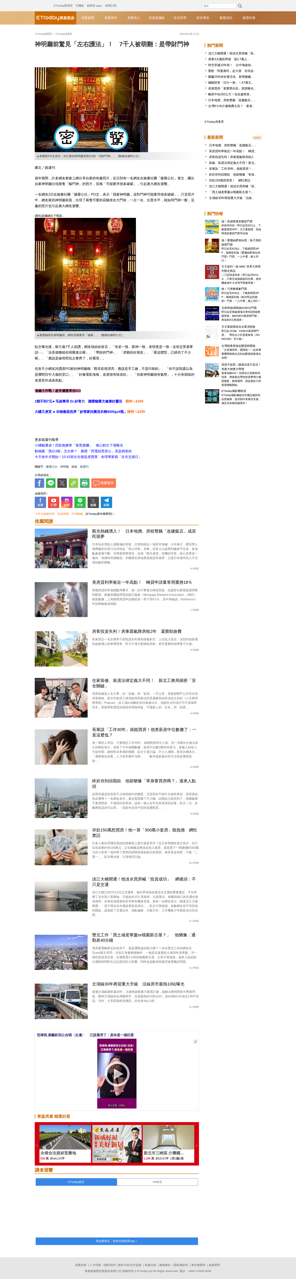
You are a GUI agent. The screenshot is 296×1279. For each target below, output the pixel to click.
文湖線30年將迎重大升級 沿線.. (231, 198)
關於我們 (110, 1265)
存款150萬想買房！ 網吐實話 (229, 180)
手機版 (80, 2)
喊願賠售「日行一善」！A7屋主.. (230, 82)
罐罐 (74, 466)
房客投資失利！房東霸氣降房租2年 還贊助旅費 (137, 631)
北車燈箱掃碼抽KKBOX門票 (239, 307)
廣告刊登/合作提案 (129, 1265)
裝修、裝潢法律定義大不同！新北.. (232, 162)
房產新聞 (87, 18)
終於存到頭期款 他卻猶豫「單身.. (232, 174)
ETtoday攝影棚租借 (233, 390)
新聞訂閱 (110, 2)
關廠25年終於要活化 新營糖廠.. (230, 76)
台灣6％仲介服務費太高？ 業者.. (231, 106)
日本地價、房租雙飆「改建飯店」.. (231, 100)
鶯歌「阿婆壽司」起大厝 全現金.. (231, 70)
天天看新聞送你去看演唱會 (238, 326)
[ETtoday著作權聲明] (99, 513)
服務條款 (165, 1265)
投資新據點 (157, 18)
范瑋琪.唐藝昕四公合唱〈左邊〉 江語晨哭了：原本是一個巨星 (85, 1035)
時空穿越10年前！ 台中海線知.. (230, 65)
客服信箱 (150, 1265)
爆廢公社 (51, 466)
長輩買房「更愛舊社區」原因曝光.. (231, 88)
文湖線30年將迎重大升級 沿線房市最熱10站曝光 (138, 984)
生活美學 (179, 18)
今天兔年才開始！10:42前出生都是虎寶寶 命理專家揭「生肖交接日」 (88, 457)
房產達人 (133, 18)
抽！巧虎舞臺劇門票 (234, 288)
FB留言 (157, 1181)
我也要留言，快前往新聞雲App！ (117, 1241)
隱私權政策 (181, 1265)
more (257, 137)
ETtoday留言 (76, 1181)
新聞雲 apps (94, 2)
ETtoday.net (144, 1271)
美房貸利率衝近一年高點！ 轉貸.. (232, 151)
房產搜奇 (110, 18)
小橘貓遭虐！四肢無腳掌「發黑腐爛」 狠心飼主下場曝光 (79, 445)
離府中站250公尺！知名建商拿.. (229, 94)
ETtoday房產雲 (55, 18)
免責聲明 (214, 1265)
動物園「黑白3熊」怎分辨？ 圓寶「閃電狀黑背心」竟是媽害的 (83, 451)
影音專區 (203, 18)
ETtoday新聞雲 (63, 2)
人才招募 (95, 1265)
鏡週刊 (84, 466)
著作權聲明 (198, 1265)
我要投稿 (80, 1265)
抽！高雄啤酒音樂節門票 (237, 221)
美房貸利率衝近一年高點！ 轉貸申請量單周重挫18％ (142, 582)
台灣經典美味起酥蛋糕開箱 (238, 345)
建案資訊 (226, 18)
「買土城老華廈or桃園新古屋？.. (231, 192)
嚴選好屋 (249, 18)
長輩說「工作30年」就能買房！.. (231, 168)
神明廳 (64, 466)
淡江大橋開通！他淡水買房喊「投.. (231, 53)
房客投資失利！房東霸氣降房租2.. (232, 157)
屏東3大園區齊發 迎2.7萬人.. (228, 59)
